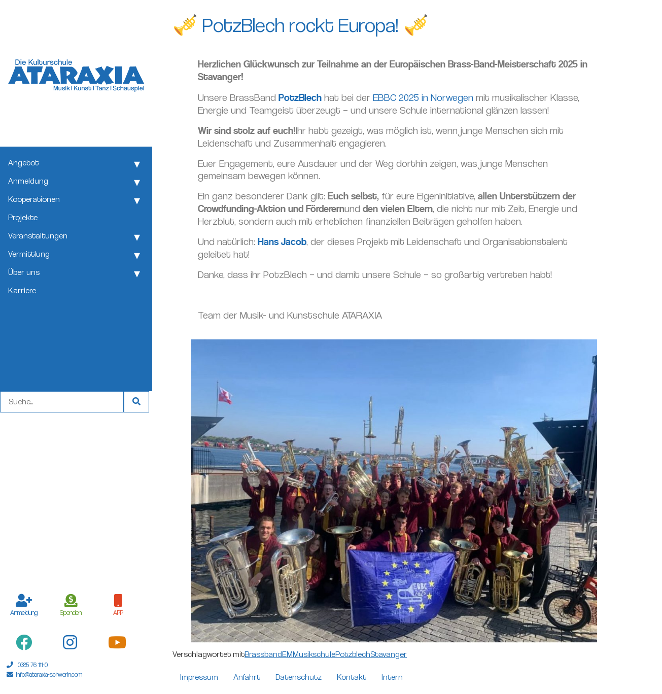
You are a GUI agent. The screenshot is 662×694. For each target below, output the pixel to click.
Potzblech (352, 654)
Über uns (24, 272)
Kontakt (351, 677)
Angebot (23, 162)
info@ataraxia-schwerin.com (49, 674)
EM (287, 654)
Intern (392, 677)
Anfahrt (246, 677)
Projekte (23, 217)
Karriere (22, 290)
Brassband (263, 654)
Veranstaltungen (37, 235)
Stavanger (388, 654)
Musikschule (314, 654)
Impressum (199, 677)
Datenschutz (298, 677)
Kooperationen (34, 199)
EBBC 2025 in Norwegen (423, 97)
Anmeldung (28, 181)
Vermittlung (29, 254)
